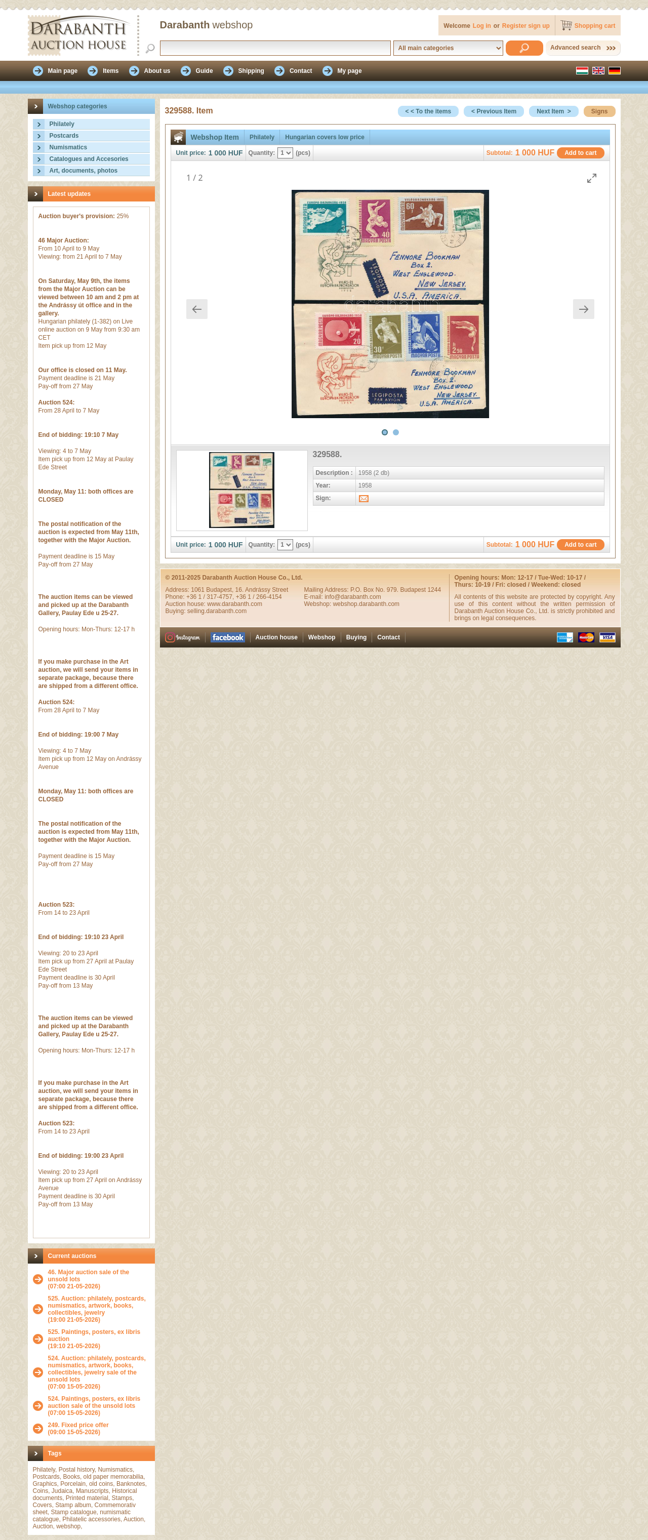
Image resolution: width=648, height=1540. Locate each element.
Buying (356, 637)
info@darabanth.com (353, 596)
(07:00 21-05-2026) (99, 1279)
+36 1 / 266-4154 (259, 596)
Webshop (322, 637)
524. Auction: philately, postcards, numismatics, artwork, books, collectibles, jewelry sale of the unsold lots (97, 1369)
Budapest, (220, 589)
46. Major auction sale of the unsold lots (89, 1276)
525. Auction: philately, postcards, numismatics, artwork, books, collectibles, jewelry (97, 1305)
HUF (235, 153)
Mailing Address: (327, 589)
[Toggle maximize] (591, 178)
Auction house (277, 637)
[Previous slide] (197, 309)
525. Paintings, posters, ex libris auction (94, 1335)
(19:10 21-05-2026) (99, 1339)
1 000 (217, 153)
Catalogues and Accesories (89, 159)
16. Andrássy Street (262, 589)
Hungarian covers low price (324, 137)
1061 (198, 589)
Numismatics (69, 147)
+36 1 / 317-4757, (211, 596)
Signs (599, 111)
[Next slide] (583, 309)
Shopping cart (595, 25)
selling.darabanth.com (217, 611)
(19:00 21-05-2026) (99, 1309)
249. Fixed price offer (78, 1425)
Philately (62, 124)
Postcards (64, 135)
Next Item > (554, 111)
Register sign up (526, 25)
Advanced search (575, 47)
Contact (388, 637)
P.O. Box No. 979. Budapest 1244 (395, 589)
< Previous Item (493, 111)
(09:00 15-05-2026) (78, 1429)
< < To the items (428, 111)
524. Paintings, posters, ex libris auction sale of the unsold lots (94, 1402)
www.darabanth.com (234, 603)
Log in (482, 25)
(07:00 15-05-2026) (99, 1372)
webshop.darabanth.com (366, 603)
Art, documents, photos (84, 170)
